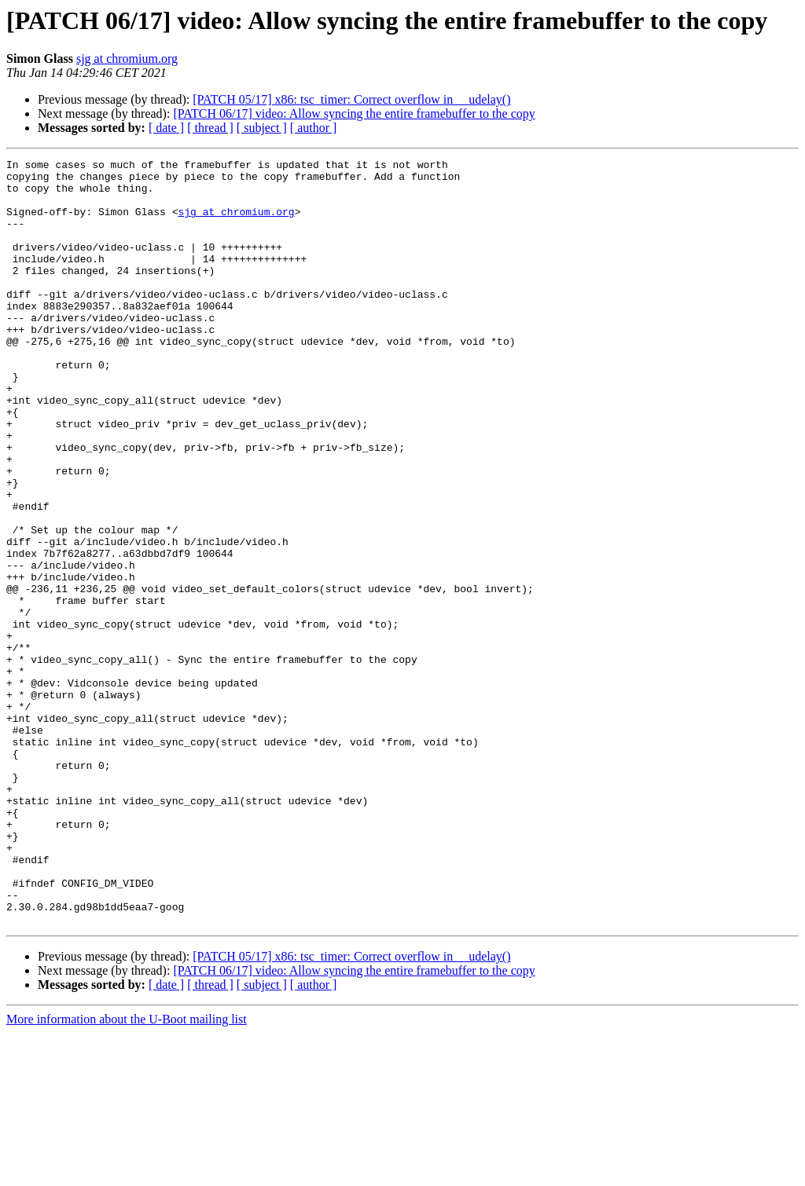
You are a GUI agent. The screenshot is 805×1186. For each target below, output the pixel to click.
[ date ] (166, 127)
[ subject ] (262, 127)
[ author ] (313, 127)
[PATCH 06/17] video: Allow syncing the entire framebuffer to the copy (354, 113)
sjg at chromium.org (127, 58)
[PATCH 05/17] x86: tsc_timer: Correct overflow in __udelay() (351, 99)
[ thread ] (210, 127)
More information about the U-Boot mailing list (126, 1172)
